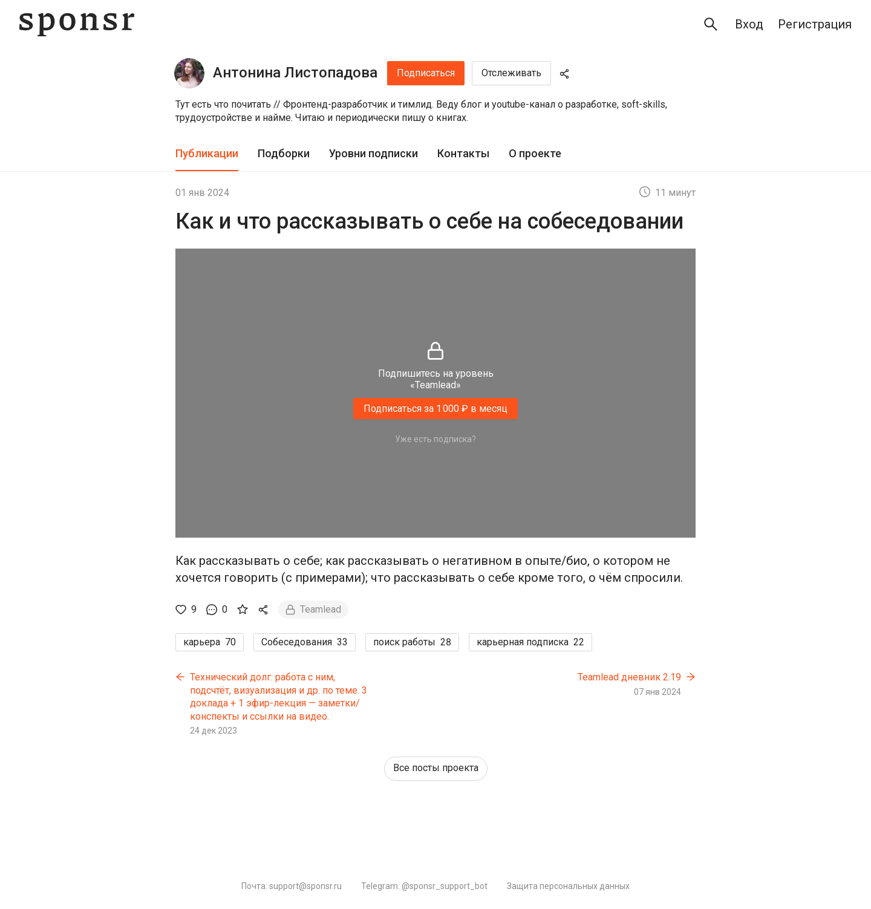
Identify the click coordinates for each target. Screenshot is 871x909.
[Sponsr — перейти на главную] (76, 24)
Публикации (206, 153)
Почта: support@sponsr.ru (291, 886)
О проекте (535, 153)
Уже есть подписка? (435, 439)
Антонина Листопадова (295, 72)
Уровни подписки (373, 153)
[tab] (206, 153)
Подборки (284, 153)
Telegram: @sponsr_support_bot (424, 886)
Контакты (463, 153)
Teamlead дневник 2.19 (629, 677)
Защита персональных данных (568, 886)
